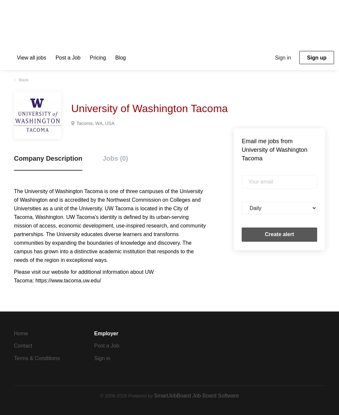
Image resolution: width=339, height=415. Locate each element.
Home (21, 333)
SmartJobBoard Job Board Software (196, 395)
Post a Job (107, 346)
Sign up (316, 58)
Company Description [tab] (48, 158)
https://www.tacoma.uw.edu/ (68, 280)
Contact (23, 346)
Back (23, 80)
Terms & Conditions (37, 358)
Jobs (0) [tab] (115, 158)
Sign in (283, 58)
